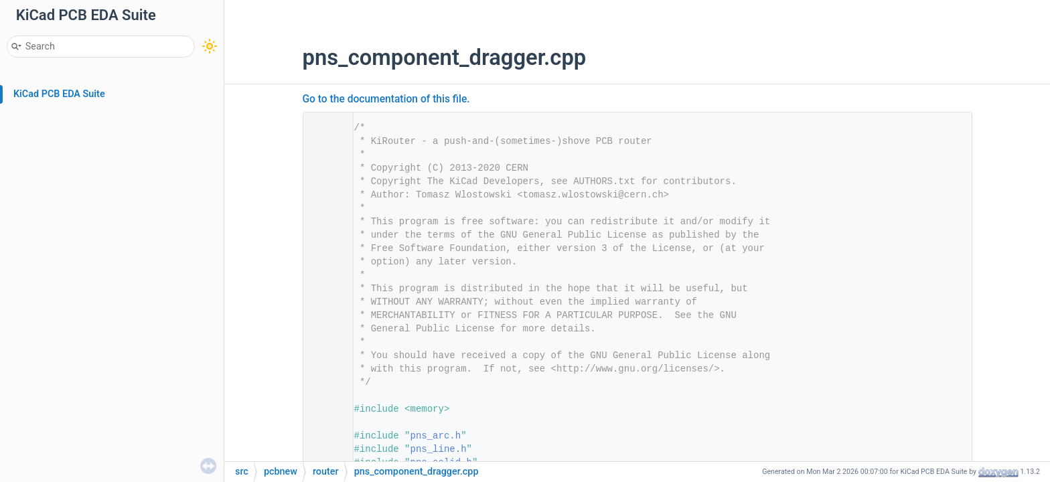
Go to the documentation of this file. (386, 99)
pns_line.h (438, 449)
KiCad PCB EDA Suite (59, 94)
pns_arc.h (435, 435)
